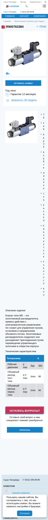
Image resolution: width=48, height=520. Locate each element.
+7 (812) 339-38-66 (27, 12)
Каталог (24, 16)
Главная (10, 16)
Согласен (25, 513)
